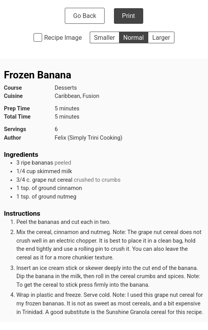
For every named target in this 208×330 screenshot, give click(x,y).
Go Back (84, 16)
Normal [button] (133, 37)
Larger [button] (161, 37)
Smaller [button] (104, 37)
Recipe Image (63, 37)
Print (128, 15)
